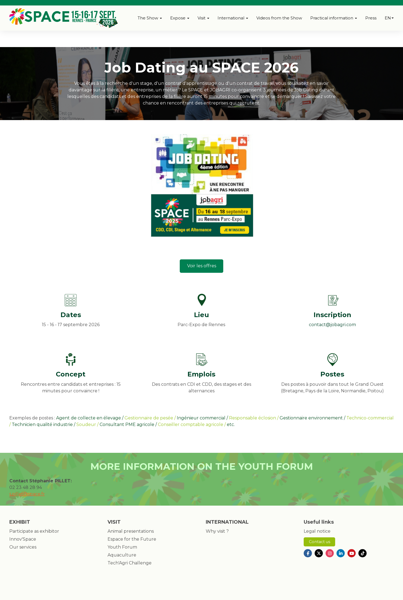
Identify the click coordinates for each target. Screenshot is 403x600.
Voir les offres (201, 265)
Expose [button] (179, 18)
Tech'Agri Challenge (130, 563)
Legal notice (317, 531)
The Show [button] (150, 18)
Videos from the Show (279, 18)
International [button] (233, 18)
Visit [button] (203, 18)
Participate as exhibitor (34, 531)
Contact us (319, 541)
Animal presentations (131, 531)
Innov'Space (22, 539)
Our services (22, 547)
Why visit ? (217, 531)
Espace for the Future (132, 539)
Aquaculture (122, 555)
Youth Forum (122, 547)
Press (370, 18)
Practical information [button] (333, 18)
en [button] (389, 18)
